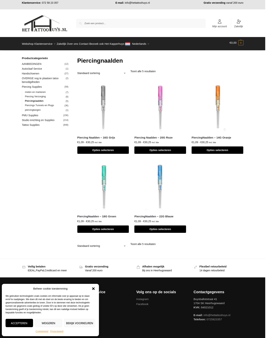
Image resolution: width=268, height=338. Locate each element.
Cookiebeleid (42, 331)
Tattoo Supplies (31, 122)
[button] (93, 288)
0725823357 (214, 317)
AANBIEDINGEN (32, 61)
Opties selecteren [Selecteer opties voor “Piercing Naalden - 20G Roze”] (160, 148)
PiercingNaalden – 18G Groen (96, 214)
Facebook (142, 302)
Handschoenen (30, 71)
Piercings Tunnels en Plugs (39, 103)
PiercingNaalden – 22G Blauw (153, 214)
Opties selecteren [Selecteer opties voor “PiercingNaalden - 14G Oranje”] (217, 148)
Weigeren (48, 323)
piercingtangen (33, 107)
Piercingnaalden (34, 98)
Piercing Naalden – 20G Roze (153, 135)
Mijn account (219, 23)
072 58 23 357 (50, 2)
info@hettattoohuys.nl (137, 2)
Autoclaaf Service (32, 66)
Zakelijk (238, 23)
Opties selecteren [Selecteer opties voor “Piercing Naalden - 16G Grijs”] (103, 148)
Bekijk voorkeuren (79, 323)
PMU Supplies (30, 113)
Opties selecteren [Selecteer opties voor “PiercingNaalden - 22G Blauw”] (160, 226)
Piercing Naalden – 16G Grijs (96, 135)
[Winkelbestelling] (101, 71)
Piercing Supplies (32, 84)
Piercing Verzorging (35, 94)
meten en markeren (35, 90)
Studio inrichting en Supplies (38, 118)
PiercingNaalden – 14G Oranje (211, 135)
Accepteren (19, 323)
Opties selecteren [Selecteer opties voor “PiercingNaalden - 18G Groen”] (103, 226)
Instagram (142, 296)
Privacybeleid (56, 331)
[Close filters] (69, 56)
